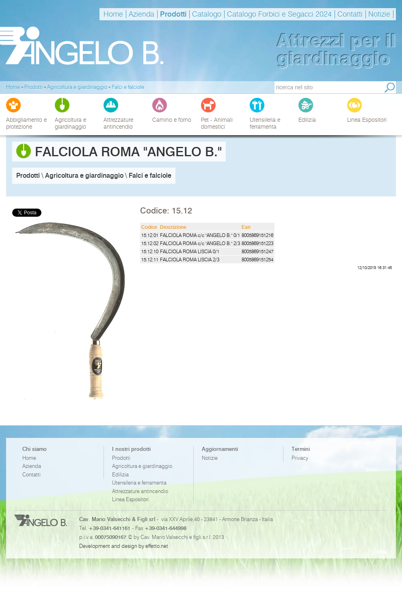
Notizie (379, 14)
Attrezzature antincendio (140, 491)
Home (113, 14)
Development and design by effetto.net (123, 546)
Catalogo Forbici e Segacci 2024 (279, 14)
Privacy (300, 458)
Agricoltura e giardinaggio (142, 466)
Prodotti (173, 14)
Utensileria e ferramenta (139, 483)
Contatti (350, 14)
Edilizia (120, 475)
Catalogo (206, 14)
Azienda (141, 14)
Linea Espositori (130, 499)
